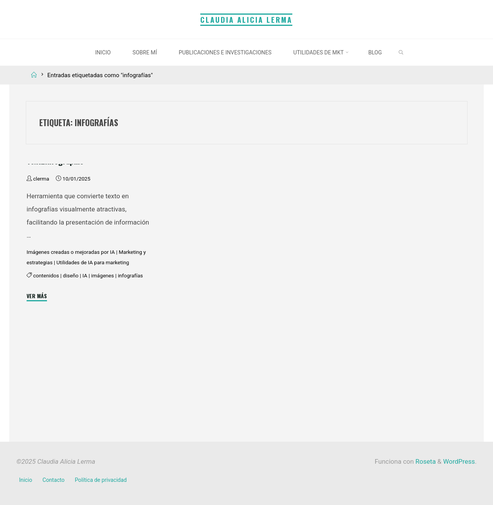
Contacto (53, 480)
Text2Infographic (55, 252)
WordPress (459, 461)
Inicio (25, 480)
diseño (70, 368)
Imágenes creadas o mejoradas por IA (71, 344)
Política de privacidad (101, 480)
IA (84, 368)
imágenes (102, 368)
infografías (130, 368)
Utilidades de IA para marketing (92, 354)
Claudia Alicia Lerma (246, 19)
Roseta (425, 461)
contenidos (46, 368)
